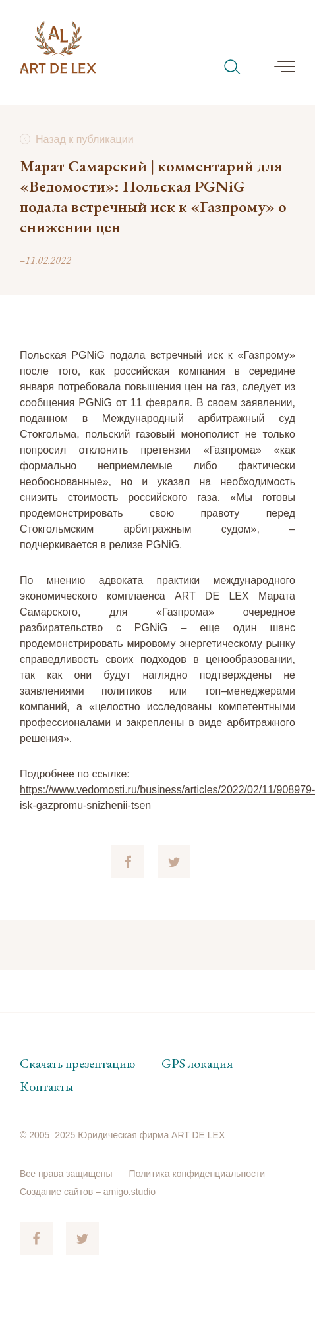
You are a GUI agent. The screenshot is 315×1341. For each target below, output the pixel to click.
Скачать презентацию (77, 1063)
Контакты (46, 1086)
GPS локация (197, 1063)
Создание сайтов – (61, 1191)
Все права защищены (66, 1174)
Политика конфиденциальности (197, 1174)
